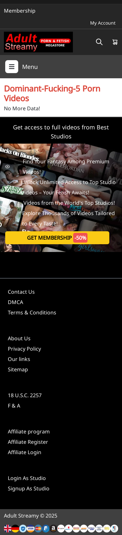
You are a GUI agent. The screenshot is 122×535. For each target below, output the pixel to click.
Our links (19, 359)
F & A (14, 405)
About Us (19, 338)
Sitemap (18, 369)
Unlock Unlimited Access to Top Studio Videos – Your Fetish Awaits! (60, 187)
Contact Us (21, 291)
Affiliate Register (28, 441)
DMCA (15, 302)
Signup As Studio (28, 488)
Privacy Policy (24, 348)
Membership (19, 10)
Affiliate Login (24, 452)
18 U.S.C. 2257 (25, 395)
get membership (57, 238)
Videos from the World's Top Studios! (60, 202)
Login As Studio (27, 478)
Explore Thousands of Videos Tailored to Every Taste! (60, 218)
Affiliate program (29, 431)
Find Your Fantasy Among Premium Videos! (57, 166)
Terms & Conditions (32, 312)
